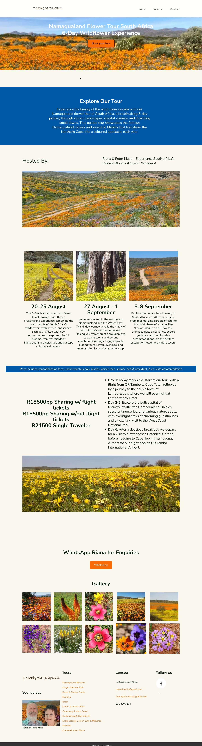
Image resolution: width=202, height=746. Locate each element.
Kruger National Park (72, 715)
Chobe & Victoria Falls (73, 734)
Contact (175, 9)
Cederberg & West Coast (75, 739)
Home (141, 9)
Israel (65, 729)
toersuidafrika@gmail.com (129, 717)
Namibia (66, 725)
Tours (158, 9)
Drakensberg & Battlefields (76, 744)
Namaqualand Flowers (73, 710)
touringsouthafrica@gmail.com (131, 724)
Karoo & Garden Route (73, 720)
